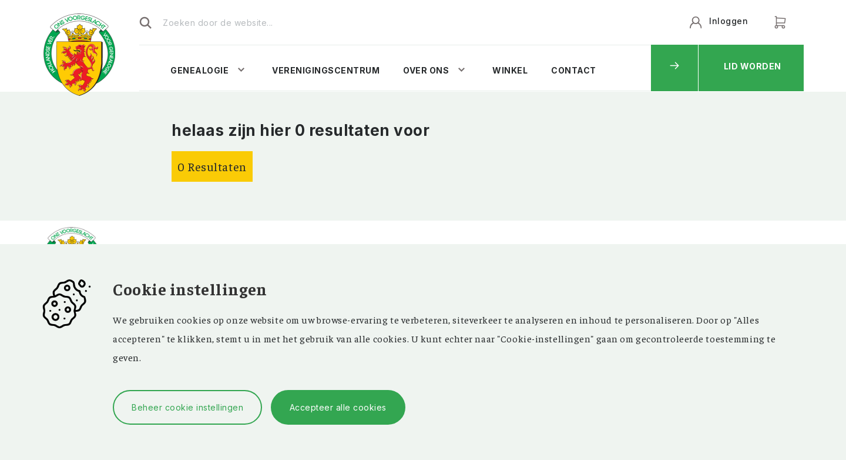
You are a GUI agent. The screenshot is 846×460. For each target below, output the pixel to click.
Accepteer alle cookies (338, 407)
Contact (573, 70)
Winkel (510, 70)
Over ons (426, 70)
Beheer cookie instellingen (187, 407)
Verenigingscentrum (326, 70)
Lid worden (752, 66)
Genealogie (199, 70)
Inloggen (728, 21)
